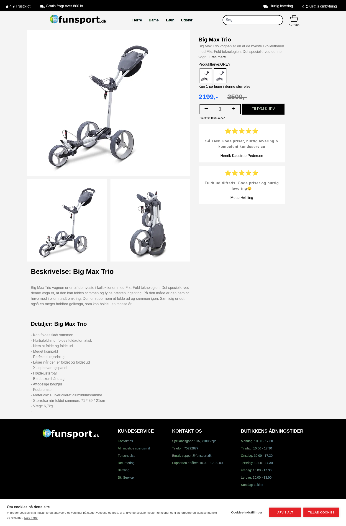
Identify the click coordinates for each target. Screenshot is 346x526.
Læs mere (31, 517)
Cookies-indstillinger (246, 512)
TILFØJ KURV (263, 109)
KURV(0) (294, 20)
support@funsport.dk (196, 456)
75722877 (191, 448)
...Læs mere (216, 57)
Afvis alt (285, 512)
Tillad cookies (321, 512)
